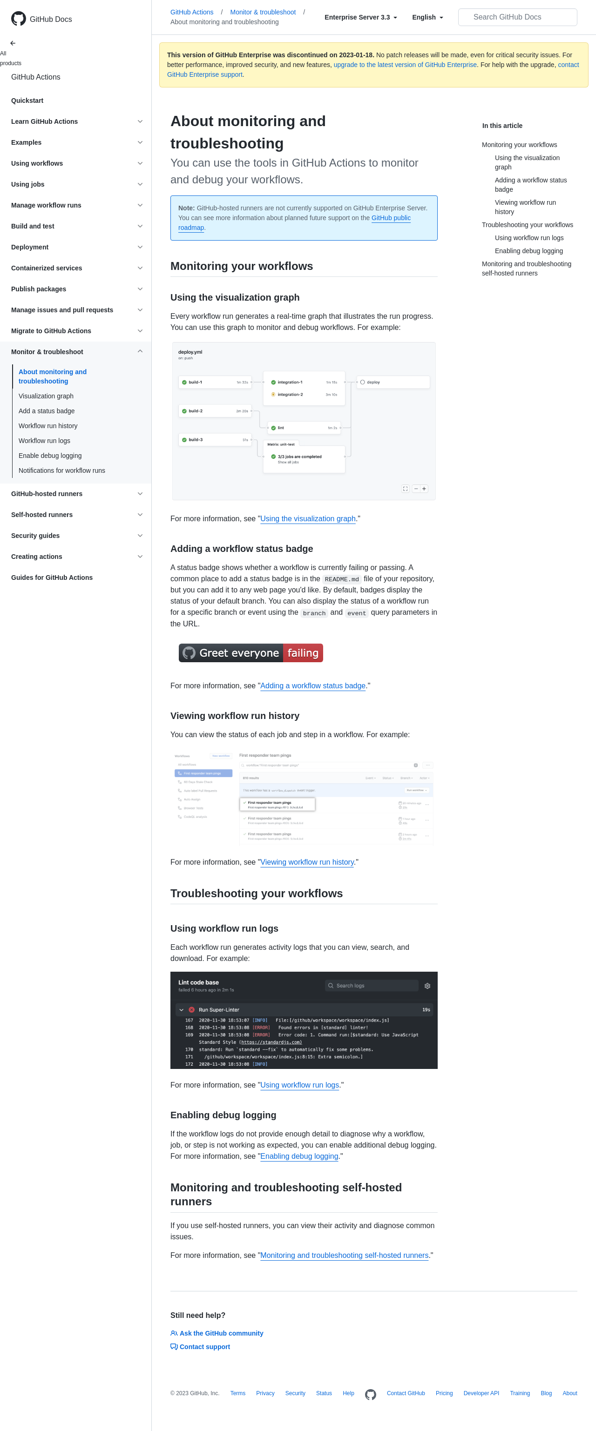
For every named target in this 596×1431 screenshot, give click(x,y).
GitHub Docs (51, 19)
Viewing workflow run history (306, 862)
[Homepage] (370, 1395)
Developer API (482, 1393)
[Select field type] (361, 17)
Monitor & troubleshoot (267, 12)
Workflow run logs (44, 440)
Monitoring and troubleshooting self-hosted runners (344, 1255)
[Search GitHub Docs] (517, 17)
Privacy (265, 1393)
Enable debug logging (50, 455)
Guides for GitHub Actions (52, 577)
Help (348, 1393)
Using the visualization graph (308, 519)
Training (520, 1393)
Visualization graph (46, 396)
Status (324, 1393)
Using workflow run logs (299, 1085)
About (569, 1393)
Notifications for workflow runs (62, 470)
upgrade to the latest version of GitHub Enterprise (405, 64)
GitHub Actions (36, 77)
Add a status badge (47, 411)
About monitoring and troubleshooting (53, 376)
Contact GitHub (406, 1393)
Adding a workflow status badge (313, 686)
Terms (238, 1393)
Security (295, 1393)
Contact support (200, 1346)
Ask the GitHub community (217, 1333)
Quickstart (27, 100)
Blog (546, 1393)
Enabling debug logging (299, 1156)
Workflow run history (48, 426)
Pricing (444, 1393)
